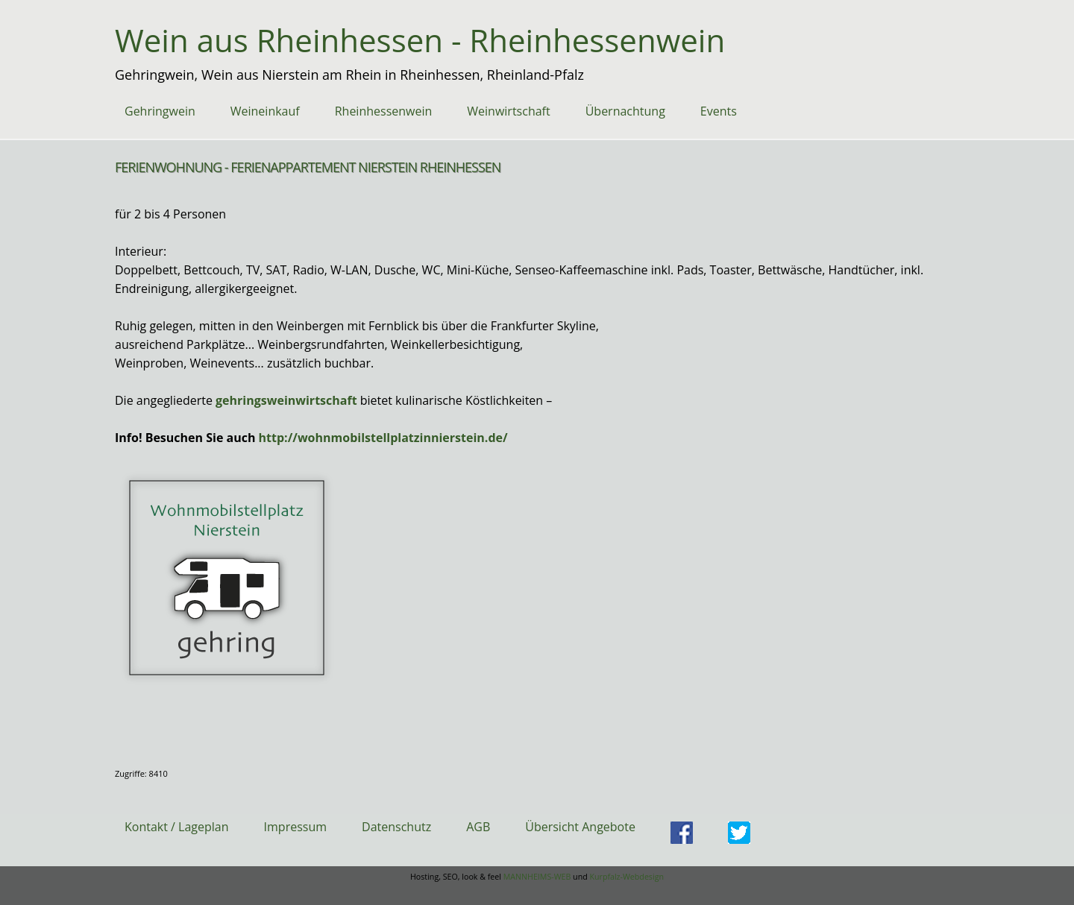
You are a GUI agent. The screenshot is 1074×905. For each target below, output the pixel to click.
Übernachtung (625, 111)
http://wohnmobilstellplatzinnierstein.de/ (383, 437)
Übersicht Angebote (580, 827)
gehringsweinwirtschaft (286, 400)
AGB (478, 827)
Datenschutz (396, 827)
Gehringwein (160, 111)
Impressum (295, 827)
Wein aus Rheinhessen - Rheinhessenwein (420, 40)
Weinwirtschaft (508, 111)
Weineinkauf (265, 111)
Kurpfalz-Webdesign (626, 876)
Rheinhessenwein (384, 111)
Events (718, 111)
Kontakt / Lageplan (177, 827)
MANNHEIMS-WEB (537, 876)
